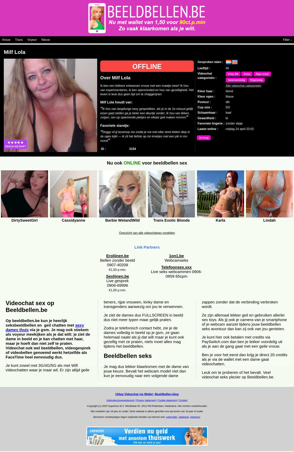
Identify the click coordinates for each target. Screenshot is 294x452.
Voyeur (32, 39)
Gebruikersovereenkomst (120, 400)
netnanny (195, 417)
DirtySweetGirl (24, 220)
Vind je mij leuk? (15, 144)
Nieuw (45, 39)
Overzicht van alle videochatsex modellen (147, 233)
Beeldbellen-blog (167, 394)
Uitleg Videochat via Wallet (134, 394)
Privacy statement (146, 400)
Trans (19, 39)
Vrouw (6, 39)
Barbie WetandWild (122, 220)
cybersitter (171, 417)
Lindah (269, 220)
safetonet (183, 417)
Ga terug (203, 137)
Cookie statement (167, 400)
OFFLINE (147, 66)
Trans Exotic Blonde (171, 220)
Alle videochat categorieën (243, 84)
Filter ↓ (287, 39)
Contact (183, 400)
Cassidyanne (73, 220)
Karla (220, 220)
